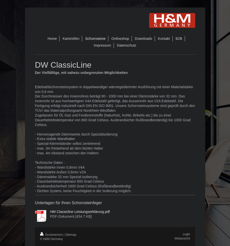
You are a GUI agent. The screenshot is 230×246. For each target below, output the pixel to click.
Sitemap (70, 234)
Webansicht (182, 238)
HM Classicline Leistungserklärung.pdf (80, 212)
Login (186, 234)
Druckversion (52, 234)
